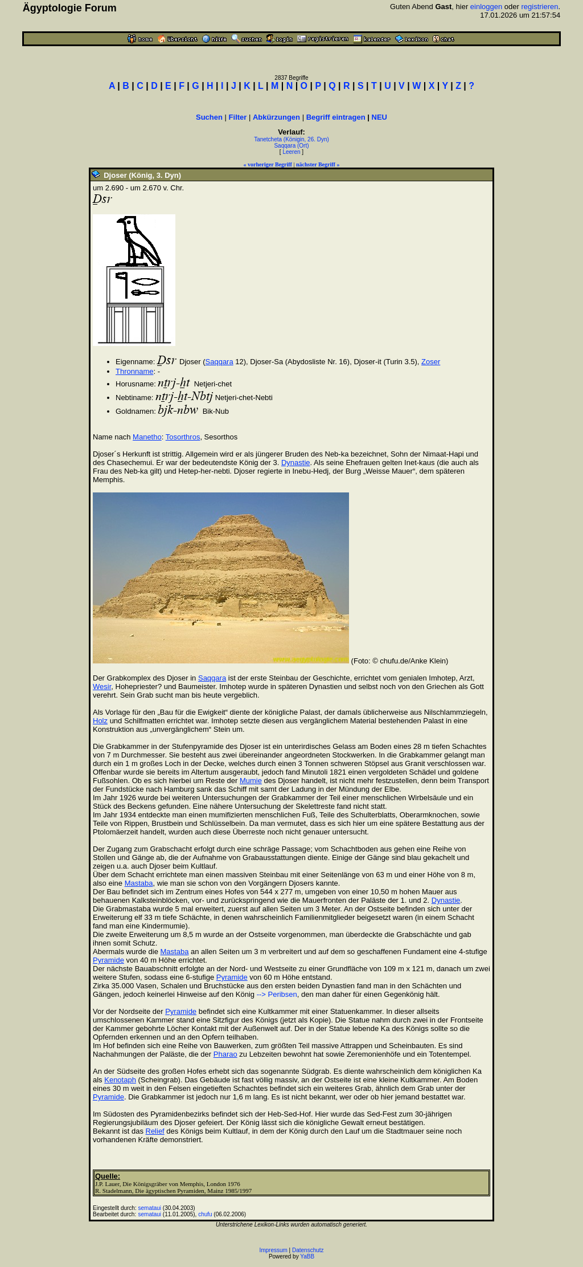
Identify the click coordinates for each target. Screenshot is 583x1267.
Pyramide (108, 960)
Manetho (147, 437)
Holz (100, 720)
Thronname (134, 371)
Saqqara (219, 361)
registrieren (540, 6)
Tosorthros (183, 437)
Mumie (251, 780)
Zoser (430, 361)
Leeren (291, 152)
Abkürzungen (276, 117)
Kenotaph (120, 1079)
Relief (155, 1131)
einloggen (486, 6)
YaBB (307, 1256)
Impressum (273, 1250)
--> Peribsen (277, 994)
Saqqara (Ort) (291, 145)
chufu (205, 1214)
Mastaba (139, 883)
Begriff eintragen (336, 117)
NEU (379, 117)
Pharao (225, 1054)
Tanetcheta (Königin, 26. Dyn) (291, 139)
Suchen (209, 117)
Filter (238, 117)
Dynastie (295, 462)
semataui (150, 1208)
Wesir (102, 686)
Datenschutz (308, 1250)
